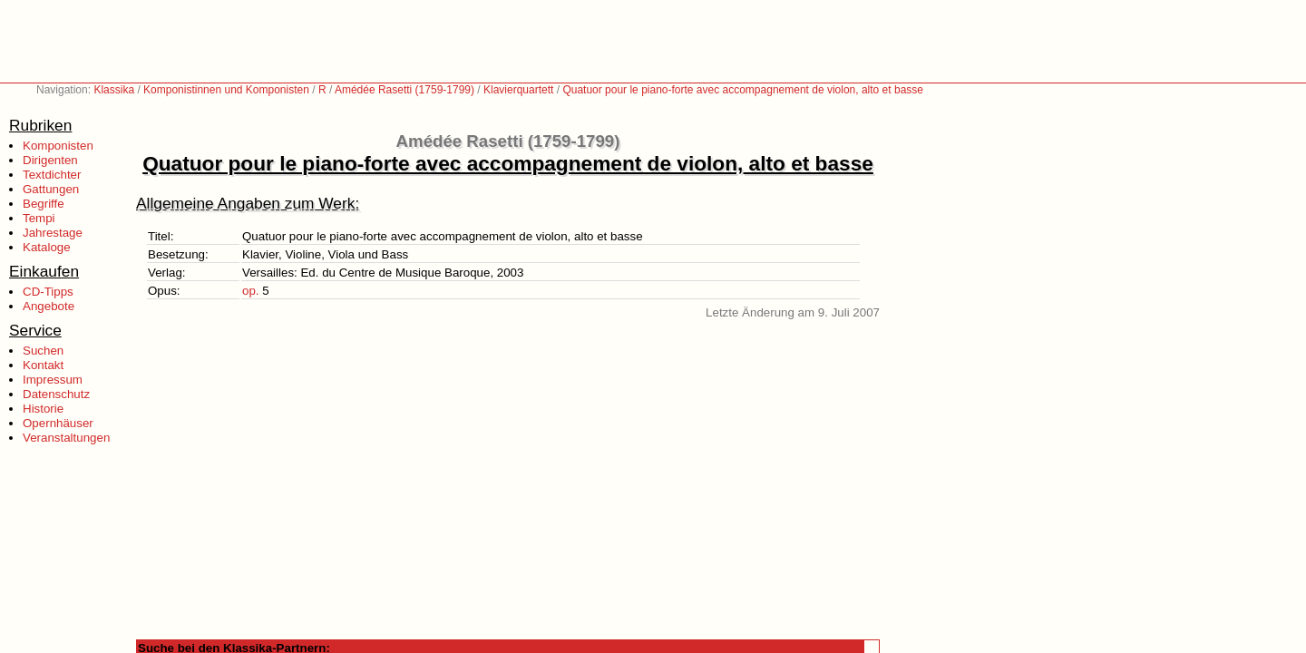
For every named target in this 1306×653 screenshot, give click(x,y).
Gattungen (51, 189)
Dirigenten (50, 160)
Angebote (48, 306)
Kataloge (47, 247)
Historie (43, 408)
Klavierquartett (518, 89)
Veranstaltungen (66, 437)
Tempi (39, 218)
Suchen (43, 350)
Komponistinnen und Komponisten (226, 89)
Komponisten (58, 145)
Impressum (53, 379)
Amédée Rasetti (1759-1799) (404, 89)
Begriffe (43, 203)
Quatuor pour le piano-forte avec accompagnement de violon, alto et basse (742, 89)
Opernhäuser (58, 423)
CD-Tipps (48, 291)
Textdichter (52, 174)
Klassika (113, 89)
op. (250, 290)
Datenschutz (56, 394)
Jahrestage (53, 232)
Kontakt (43, 365)
